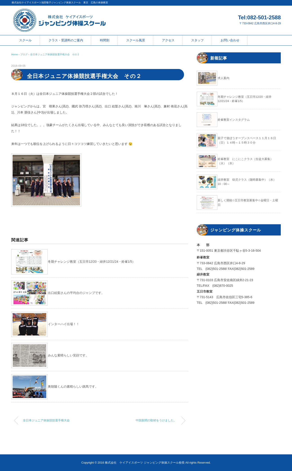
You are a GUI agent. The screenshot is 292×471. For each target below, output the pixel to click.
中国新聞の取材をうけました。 (156, 420)
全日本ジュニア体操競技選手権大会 (46, 420)
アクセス (168, 40)
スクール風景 (135, 40)
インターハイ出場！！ (63, 324)
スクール (25, 40)
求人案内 (223, 78)
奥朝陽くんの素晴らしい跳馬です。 (73, 386)
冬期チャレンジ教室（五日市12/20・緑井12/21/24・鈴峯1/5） (91, 261)
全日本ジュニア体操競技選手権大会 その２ (55, 54)
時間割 (104, 40)
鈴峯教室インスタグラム (234, 119)
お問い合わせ (230, 40)
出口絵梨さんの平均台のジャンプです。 (76, 293)
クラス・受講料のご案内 (66, 40)
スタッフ (197, 40)
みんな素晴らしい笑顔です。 (68, 355)
